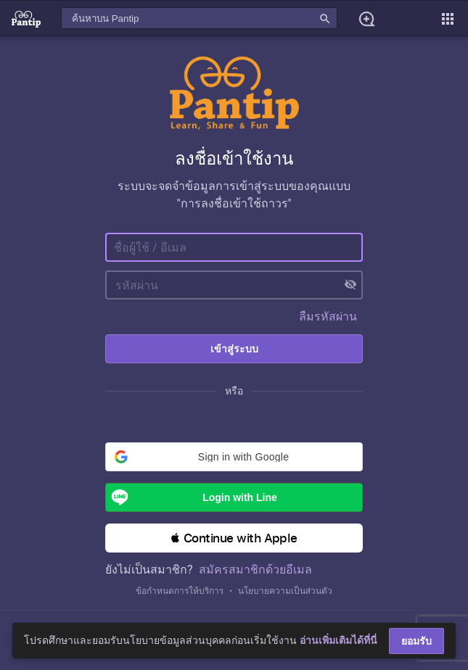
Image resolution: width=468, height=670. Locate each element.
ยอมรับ (416, 641)
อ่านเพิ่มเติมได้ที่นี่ (338, 640)
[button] (234, 456)
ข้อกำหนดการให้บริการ (179, 591)
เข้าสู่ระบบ (234, 349)
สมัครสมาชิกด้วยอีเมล (255, 569)
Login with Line (191, 497)
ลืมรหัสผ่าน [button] (328, 316)
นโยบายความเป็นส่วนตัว (285, 591)
